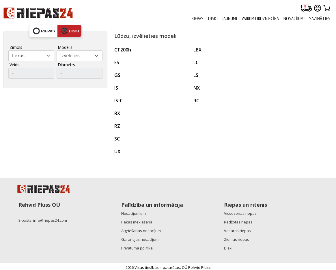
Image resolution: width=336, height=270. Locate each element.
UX (117, 151)
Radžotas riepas (238, 222)
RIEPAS (198, 18)
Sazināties (319, 18)
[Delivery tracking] (306, 8)
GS (117, 75)
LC (196, 62)
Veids (14, 64)
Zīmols (16, 47)
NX (196, 88)
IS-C (118, 100)
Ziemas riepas (236, 239)
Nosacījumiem (133, 213)
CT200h (122, 50)
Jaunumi (229, 18)
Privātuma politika (137, 248)
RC (196, 100)
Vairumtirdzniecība (260, 18)
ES (116, 62)
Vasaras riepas (237, 230)
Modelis (65, 47)
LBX (197, 50)
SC (117, 139)
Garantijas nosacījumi (140, 239)
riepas (44, 30)
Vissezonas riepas (240, 213)
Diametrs (66, 64)
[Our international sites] (317, 8)
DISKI (213, 18)
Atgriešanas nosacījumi (141, 230)
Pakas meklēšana (136, 222)
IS (116, 88)
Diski (228, 248)
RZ (117, 126)
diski (70, 30)
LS (195, 75)
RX (117, 113)
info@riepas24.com (50, 220)
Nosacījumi (294, 18)
